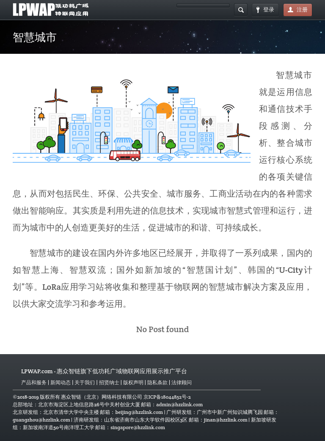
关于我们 (84, 382)
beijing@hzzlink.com (139, 412)
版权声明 (133, 382)
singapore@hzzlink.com (137, 427)
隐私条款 (157, 382)
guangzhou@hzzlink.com (41, 419)
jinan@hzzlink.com (226, 419)
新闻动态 (60, 382)
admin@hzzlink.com (179, 404)
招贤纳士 (109, 382)
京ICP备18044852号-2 (167, 397)
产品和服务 (34, 382)
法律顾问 (181, 382)
